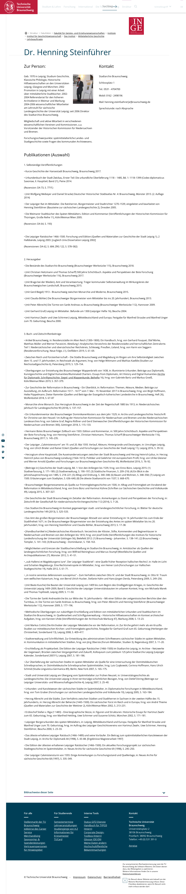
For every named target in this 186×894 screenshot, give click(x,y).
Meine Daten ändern (95, 842)
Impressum (79, 877)
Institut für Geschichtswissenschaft (44, 36)
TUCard (58, 839)
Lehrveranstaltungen (65, 825)
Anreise (133, 845)
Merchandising (32, 835)
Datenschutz (95, 877)
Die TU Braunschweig (107, 6)
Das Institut (69, 36)
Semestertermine (63, 821)
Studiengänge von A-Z (66, 828)
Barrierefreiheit (112, 877)
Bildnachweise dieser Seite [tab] (38, 792)
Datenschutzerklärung (132, 874)
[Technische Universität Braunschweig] (26, 33)
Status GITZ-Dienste (95, 821)
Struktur (126, 6)
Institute (112, 33)
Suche (135, 6)
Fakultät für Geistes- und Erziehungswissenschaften (79, 33)
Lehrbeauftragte (35, 39)
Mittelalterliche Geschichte (91, 36)
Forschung (69, 6)
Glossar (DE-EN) (92, 839)
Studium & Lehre (51, 6)
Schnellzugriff (161, 6)
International (85, 6)
